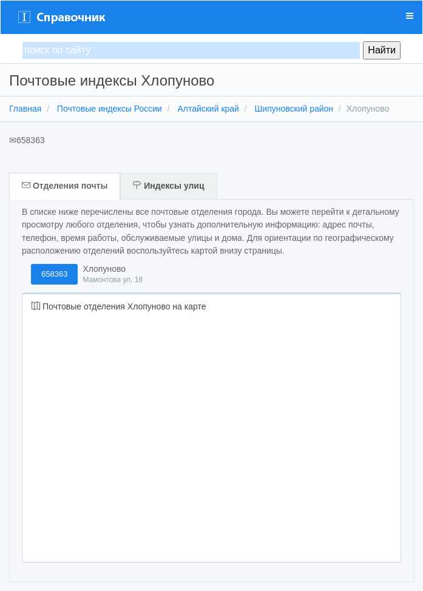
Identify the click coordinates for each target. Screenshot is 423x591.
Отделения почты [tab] (64, 186)
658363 (54, 274)
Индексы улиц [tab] (168, 186)
